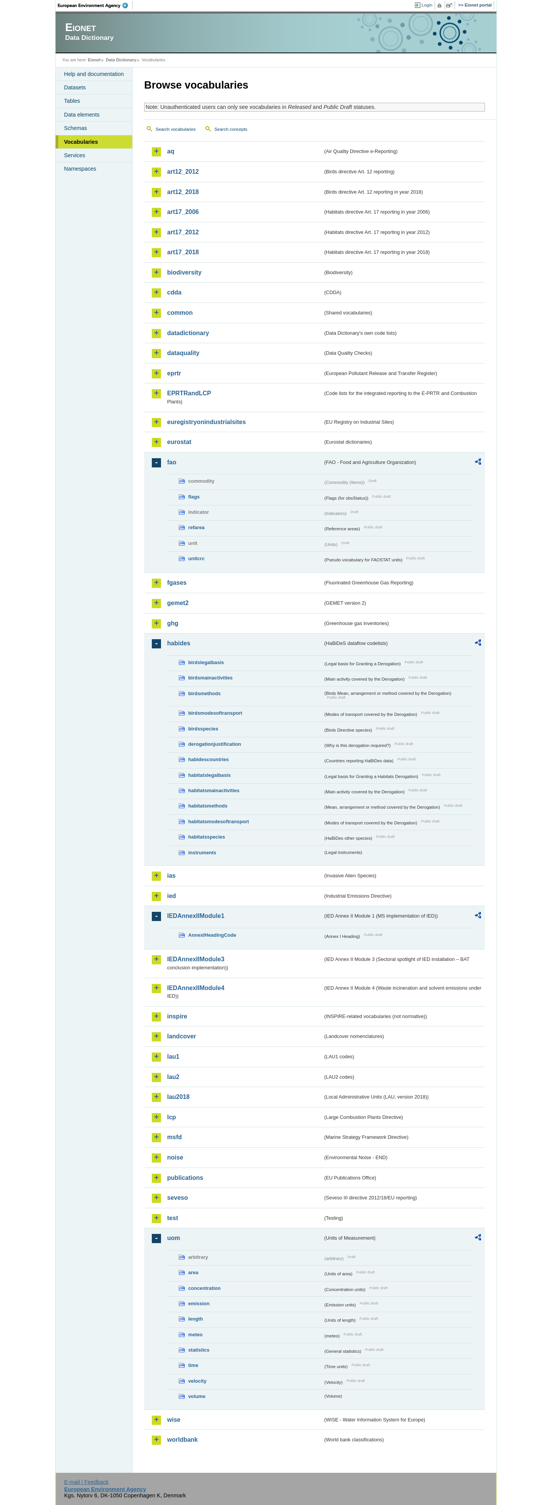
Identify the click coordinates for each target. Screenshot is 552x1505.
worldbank (182, 1439)
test (172, 1218)
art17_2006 (183, 212)
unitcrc (196, 558)
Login (427, 5)
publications (185, 1177)
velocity (197, 1381)
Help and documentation (94, 74)
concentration (204, 1288)
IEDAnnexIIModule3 (195, 959)
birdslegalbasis (206, 662)
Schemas (75, 128)
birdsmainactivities (210, 678)
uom (173, 1238)
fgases (177, 582)
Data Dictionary (121, 60)
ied (171, 896)
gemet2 (178, 603)
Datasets (75, 87)
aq (170, 151)
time (193, 1365)
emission (198, 1303)
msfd (174, 1137)
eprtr (174, 373)
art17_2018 (183, 252)
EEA (95, 5)
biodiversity (184, 272)
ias (171, 875)
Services (74, 155)
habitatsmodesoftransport (218, 821)
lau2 (173, 1077)
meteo (195, 1334)
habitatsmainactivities (214, 790)
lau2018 (178, 1097)
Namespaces (80, 169)
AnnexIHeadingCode (212, 935)
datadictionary (188, 333)
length (195, 1319)
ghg (172, 623)
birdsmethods (204, 693)
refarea (196, 527)
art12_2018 (183, 192)
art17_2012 (183, 232)
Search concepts (230, 129)
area (193, 1272)
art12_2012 (183, 171)
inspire (177, 1016)
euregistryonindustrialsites (206, 422)
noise (175, 1157)
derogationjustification (214, 744)
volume (196, 1396)
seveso (177, 1197)
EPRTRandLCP (189, 393)
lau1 (173, 1056)
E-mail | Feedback (86, 1482)
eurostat (179, 442)
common (180, 312)
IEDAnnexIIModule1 (195, 916)
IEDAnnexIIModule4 (195, 988)
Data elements (82, 115)
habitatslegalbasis (209, 775)
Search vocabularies (176, 129)
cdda (174, 292)
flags (194, 497)
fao (171, 462)
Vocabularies (81, 142)
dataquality (183, 353)
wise (174, 1419)
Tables (72, 101)
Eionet (94, 60)
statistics (198, 1350)
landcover (181, 1036)
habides (178, 643)
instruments (202, 852)
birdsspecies (203, 729)
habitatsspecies (206, 837)
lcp (171, 1117)
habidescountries (208, 759)
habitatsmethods (207, 806)
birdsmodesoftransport (215, 713)
